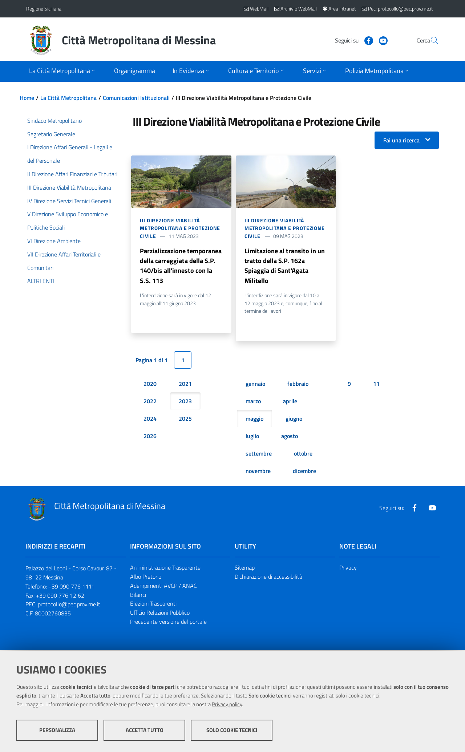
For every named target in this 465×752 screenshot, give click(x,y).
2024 (150, 419)
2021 (185, 384)
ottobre (303, 454)
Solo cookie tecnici (231, 730)
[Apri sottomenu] (62, 71)
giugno (294, 419)
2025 (185, 419)
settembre (259, 454)
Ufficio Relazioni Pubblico (160, 613)
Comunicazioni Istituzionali (136, 97)
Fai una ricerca (401, 140)
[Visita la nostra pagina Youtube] (366, 40)
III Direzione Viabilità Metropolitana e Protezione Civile (180, 228)
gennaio (255, 384)
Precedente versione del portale (168, 622)
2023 (185, 402)
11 (376, 384)
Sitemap (245, 568)
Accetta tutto (144, 730)
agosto (289, 437)
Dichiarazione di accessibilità (268, 577)
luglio (252, 437)
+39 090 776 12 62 (60, 596)
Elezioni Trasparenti (153, 604)
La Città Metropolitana (68, 97)
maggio (254, 419)
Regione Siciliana (43, 8)
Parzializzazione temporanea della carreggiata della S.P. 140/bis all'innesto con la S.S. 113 (181, 266)
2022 (150, 402)
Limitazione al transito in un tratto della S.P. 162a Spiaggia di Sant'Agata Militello (284, 266)
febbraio (297, 384)
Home (27, 97)
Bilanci (138, 595)
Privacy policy (227, 704)
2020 (150, 384)
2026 (150, 437)
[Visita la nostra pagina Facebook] (351, 40)
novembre (258, 472)
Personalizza (57, 730)
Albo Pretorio (145, 577)
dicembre (304, 472)
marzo (253, 402)
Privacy (348, 568)
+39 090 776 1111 (71, 587)
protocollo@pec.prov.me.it (69, 605)
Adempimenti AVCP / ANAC (163, 586)
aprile (290, 402)
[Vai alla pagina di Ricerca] (430, 40)
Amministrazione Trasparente (165, 568)
